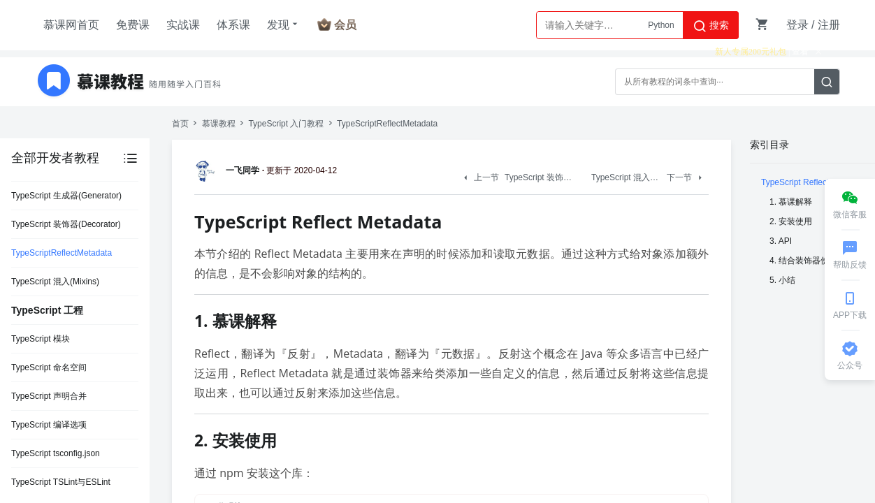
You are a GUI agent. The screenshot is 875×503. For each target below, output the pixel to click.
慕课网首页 (71, 25)
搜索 (711, 26)
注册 (829, 25)
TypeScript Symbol (46, 432)
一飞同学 (229, 170)
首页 (180, 124)
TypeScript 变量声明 (49, 346)
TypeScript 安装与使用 (53, 289)
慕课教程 (219, 124)
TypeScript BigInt (43, 404)
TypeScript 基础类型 (49, 375)
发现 (284, 24)
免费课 (133, 25)
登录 (797, 25)
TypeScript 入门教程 (286, 124)
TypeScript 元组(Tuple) (53, 461)
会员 (345, 25)
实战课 (183, 25)
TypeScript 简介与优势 (53, 260)
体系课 (233, 25)
